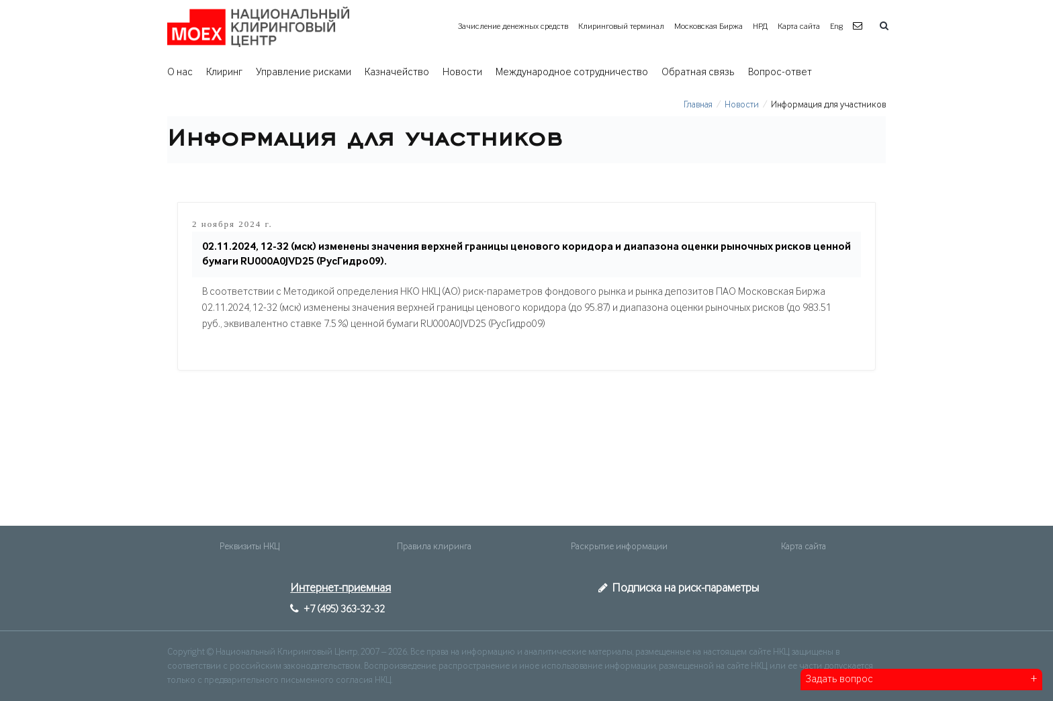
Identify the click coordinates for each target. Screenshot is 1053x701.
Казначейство (397, 72)
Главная (698, 104)
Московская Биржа (708, 26)
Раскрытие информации (619, 546)
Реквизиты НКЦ (249, 546)
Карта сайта (799, 26)
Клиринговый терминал (621, 26)
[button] (859, 26)
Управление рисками (303, 72)
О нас (180, 72)
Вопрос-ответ (780, 72)
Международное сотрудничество (572, 72)
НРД (760, 26)
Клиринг (224, 72)
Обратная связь (698, 72)
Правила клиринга (434, 546)
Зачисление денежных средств (513, 26)
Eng (836, 26)
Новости (462, 72)
